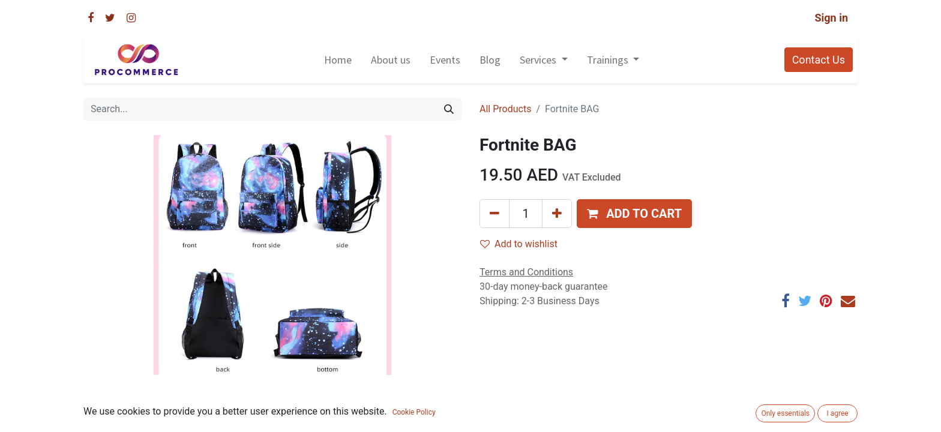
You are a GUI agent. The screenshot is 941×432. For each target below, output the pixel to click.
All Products (505, 109)
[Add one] (557, 213)
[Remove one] (495, 213)
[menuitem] (337, 60)
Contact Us (818, 59)
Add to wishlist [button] (519, 244)
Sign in (831, 17)
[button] (634, 213)
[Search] (448, 109)
